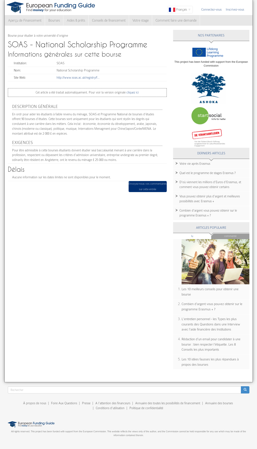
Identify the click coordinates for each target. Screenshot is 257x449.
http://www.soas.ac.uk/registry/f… (78, 77)
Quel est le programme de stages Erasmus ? (207, 173)
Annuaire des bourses (219, 403)
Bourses (54, 20)
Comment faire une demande (176, 20)
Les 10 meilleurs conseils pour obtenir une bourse (210, 291)
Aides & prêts (76, 20)
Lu (199, 236)
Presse (86, 403)
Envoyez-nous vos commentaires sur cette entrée (148, 186)
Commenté (230, 236)
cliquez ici (132, 92)
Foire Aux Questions (64, 403)
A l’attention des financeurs (112, 403)
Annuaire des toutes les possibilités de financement (167, 403)
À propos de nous (34, 403)
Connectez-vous (211, 9)
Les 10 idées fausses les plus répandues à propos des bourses (210, 362)
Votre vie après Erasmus (194, 163)
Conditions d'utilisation (110, 408)
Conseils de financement (109, 20)
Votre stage (140, 20)
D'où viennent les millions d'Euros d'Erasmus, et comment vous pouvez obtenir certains (210, 184)
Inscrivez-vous (235, 9)
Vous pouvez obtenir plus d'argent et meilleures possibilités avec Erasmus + (209, 199)
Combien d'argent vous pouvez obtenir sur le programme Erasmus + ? (208, 213)
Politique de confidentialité (146, 408)
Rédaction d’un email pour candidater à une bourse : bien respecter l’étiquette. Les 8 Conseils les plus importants (211, 344)
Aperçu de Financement (25, 20)
